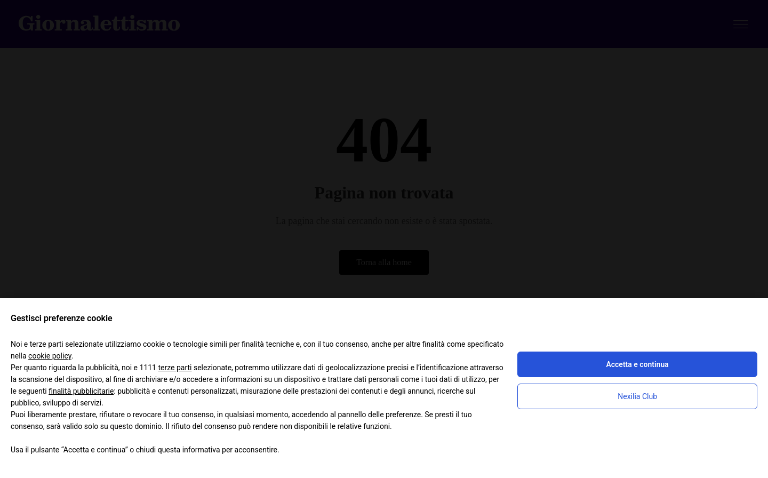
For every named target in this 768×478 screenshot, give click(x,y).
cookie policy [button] (49, 356)
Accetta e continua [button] (637, 364)
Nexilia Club (637, 396)
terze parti (174, 367)
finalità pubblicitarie (81, 391)
